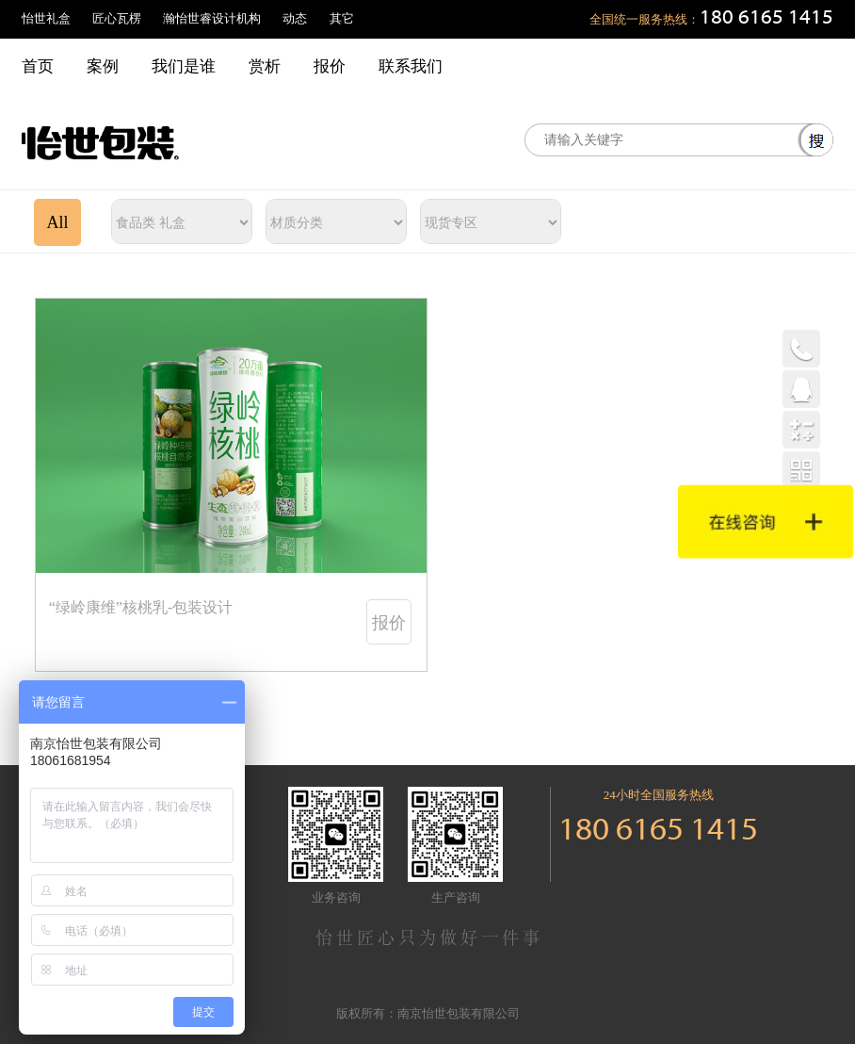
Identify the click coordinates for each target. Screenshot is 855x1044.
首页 (38, 66)
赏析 (265, 66)
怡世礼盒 (46, 18)
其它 (342, 18)
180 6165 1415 (766, 18)
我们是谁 (184, 66)
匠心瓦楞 (116, 18)
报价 (330, 66)
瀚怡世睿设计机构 (212, 18)
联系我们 (411, 66)
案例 (103, 66)
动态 (294, 18)
